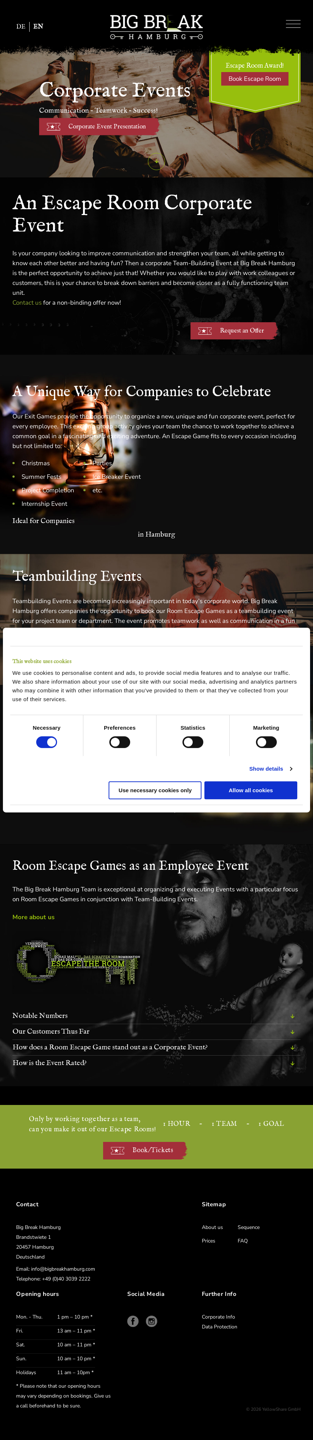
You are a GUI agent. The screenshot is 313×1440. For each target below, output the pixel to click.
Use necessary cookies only (155, 790)
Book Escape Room (255, 79)
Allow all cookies (251, 790)
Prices (208, 1240)
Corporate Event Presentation (107, 127)
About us (212, 1227)
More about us (33, 917)
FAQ (243, 1240)
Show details (266, 769)
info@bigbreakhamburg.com (63, 1269)
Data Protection (219, 1326)
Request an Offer (242, 331)
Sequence (249, 1227)
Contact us (27, 302)
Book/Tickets (152, 1150)
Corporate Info (218, 1316)
